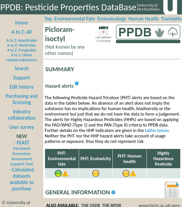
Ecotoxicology (111, 19)
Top (48, 19)
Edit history (22, 87)
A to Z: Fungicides (21, 50)
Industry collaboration (21, 114)
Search (22, 68)
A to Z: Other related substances (21, 57)
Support (21, 77)
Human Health (143, 19)
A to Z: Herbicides (21, 45)
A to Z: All (22, 32)
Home (21, 23)
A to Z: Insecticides (21, 40)
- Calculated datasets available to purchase (21, 179)
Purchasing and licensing (21, 99)
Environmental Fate (74, 19)
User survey (21, 127)
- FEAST (21, 152)
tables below (156, 130)
